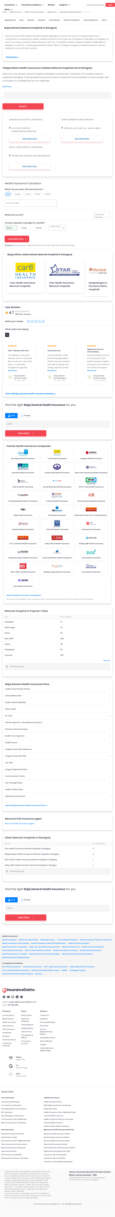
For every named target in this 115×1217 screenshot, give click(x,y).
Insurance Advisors (32, 4)
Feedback (44, 1019)
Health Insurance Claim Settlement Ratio (48, 943)
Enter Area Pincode (99, 215)
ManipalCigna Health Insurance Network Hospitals (101, 286)
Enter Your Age (13, 203)
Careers (43, 1044)
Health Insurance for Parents (65, 950)
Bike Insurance (8, 1019)
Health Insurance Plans (28, 939)
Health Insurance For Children (14, 954)
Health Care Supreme (15, 736)
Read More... (7, 86)
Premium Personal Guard (16, 729)
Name (9, 424)
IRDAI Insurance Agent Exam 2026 (57, 1151)
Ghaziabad (9, 649)
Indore (7, 644)
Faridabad (9, 622)
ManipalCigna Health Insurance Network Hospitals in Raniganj (32, 854)
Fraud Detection (27, 1025)
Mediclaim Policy (47, 939)
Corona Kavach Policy (15, 776)
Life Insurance (7, 1026)
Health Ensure (11, 742)
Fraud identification (47, 1022)
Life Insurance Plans (9, 1151)
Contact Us (44, 1015)
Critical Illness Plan (13, 695)
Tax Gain (9, 762)
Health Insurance (9, 939)
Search (23, 106)
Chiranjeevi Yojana (77, 970)
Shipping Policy (27, 1028)
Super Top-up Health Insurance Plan (44, 946)
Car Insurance (8, 1015)
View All (106, 660)
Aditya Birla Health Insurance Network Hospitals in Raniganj (30, 865)
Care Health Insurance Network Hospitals (22, 284)
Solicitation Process (47, 1038)
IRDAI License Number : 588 (83, 1175)
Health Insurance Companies (14, 946)
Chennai (8, 655)
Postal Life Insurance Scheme (12, 1134)
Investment (6, 1033)
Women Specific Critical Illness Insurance (23, 722)
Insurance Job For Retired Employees (58, 1162)
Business (6, 1036)
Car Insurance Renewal (10, 1102)
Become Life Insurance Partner (55, 1144)
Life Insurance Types (9, 1137)
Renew (51, 4)
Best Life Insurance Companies (13, 1148)
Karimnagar (10, 627)
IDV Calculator (6, 1112)
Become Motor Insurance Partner (56, 1137)
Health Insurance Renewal (93, 946)
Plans (21, 20)
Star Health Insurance (11, 966)
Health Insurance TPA (71, 946)
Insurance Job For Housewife (55, 1155)
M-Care (8, 715)
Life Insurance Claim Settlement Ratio (15, 1141)
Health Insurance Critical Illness (15, 943)
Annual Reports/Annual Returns (46, 1031)
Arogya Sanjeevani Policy (16, 769)
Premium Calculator (72, 20)
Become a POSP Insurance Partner (57, 1134)
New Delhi (9, 638)
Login (110, 5)
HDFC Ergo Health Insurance (56, 966)
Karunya (38, 974)
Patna (7, 633)
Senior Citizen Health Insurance (38, 950)
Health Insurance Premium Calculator (96, 939)
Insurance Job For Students (54, 1158)
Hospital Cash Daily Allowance (18, 749)
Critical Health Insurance (53, 1116)
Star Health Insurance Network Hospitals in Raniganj (27, 848)
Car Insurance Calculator (11, 1105)
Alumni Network (46, 1041)
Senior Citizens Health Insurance (56, 1126)
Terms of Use (26, 1032)
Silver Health (10, 709)
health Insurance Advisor (78, 943)
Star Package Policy (14, 783)
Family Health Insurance (12, 950)
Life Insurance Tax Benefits (11, 1155)
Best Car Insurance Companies (13, 1123)
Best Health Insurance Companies (57, 1105)
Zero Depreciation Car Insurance (13, 1109)
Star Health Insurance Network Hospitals (61, 284)
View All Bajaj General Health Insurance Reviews (30, 393)
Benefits (31, 20)
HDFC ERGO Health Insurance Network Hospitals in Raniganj (31, 859)
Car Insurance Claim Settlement (13, 1119)
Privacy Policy (26, 1015)
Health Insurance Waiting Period (15, 957)
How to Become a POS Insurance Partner (59, 1148)
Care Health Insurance (32, 966)
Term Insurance (8, 1029)
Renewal (41, 20)
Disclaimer (44, 1026)
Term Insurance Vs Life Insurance (14, 1144)
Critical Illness (54, 20)
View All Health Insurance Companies (23, 595)
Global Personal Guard (15, 796)
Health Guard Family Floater (17, 689)
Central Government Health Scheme (17, 974)
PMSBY (64, 970)
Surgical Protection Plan (15, 756)
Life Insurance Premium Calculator (14, 1158)
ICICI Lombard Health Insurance (15, 970)
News (8, 9)
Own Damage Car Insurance (12, 1116)
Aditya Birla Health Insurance (82, 966)
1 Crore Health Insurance (67, 939)
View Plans (26, 433)
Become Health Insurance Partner (57, 1141)
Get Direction (29, 138)
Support (64, 4)
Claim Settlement (90, 20)
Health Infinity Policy (14, 789)
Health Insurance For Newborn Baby (44, 954)
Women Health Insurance (90, 950)
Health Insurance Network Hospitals (77, 954)
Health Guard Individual (15, 702)
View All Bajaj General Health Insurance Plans (26, 805)
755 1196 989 (12, 1005)
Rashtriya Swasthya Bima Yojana (45, 970)
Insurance (11, 4)
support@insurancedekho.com (22, 1002)
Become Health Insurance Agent (19, 823)
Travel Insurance (9, 1040)
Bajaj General (10, 20)
